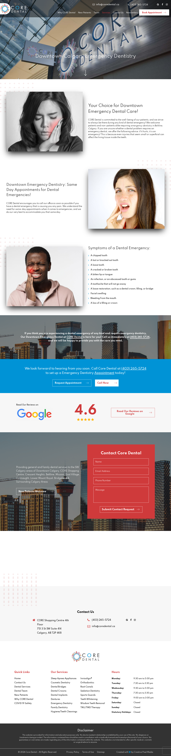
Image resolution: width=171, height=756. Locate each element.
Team (96, 13)
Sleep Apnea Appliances (63, 678)
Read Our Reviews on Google (130, 412)
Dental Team (20, 691)
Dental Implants (59, 695)
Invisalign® (86, 678)
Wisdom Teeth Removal (92, 703)
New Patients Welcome (32, 491)
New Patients (84, 13)
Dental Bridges (58, 687)
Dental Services (22, 687)
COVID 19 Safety (23, 703)
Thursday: (117, 693)
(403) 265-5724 (138, 5)
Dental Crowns (58, 691)
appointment (104, 373)
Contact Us (118, 13)
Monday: (116, 679)
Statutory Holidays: (121, 712)
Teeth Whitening (89, 699)
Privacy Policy (72, 752)
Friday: (115, 698)
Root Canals (86, 687)
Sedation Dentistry (90, 691)
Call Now (103, 383)
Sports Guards (88, 695)
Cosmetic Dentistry (60, 683)
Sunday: (116, 707)
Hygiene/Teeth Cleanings (64, 712)
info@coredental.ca (106, 4)
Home (17, 678)
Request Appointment (68, 383)
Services (106, 13)
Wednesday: (118, 688)
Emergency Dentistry (61, 703)
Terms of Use (88, 752)
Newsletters (132, 13)
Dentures (55, 699)
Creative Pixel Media (143, 752)
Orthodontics (87, 683)
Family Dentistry (59, 707)
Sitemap (101, 752)
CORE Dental (74, 337)
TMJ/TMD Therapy (90, 707)
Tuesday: (116, 683)
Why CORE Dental (66, 13)
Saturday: (117, 703)
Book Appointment (152, 13)
